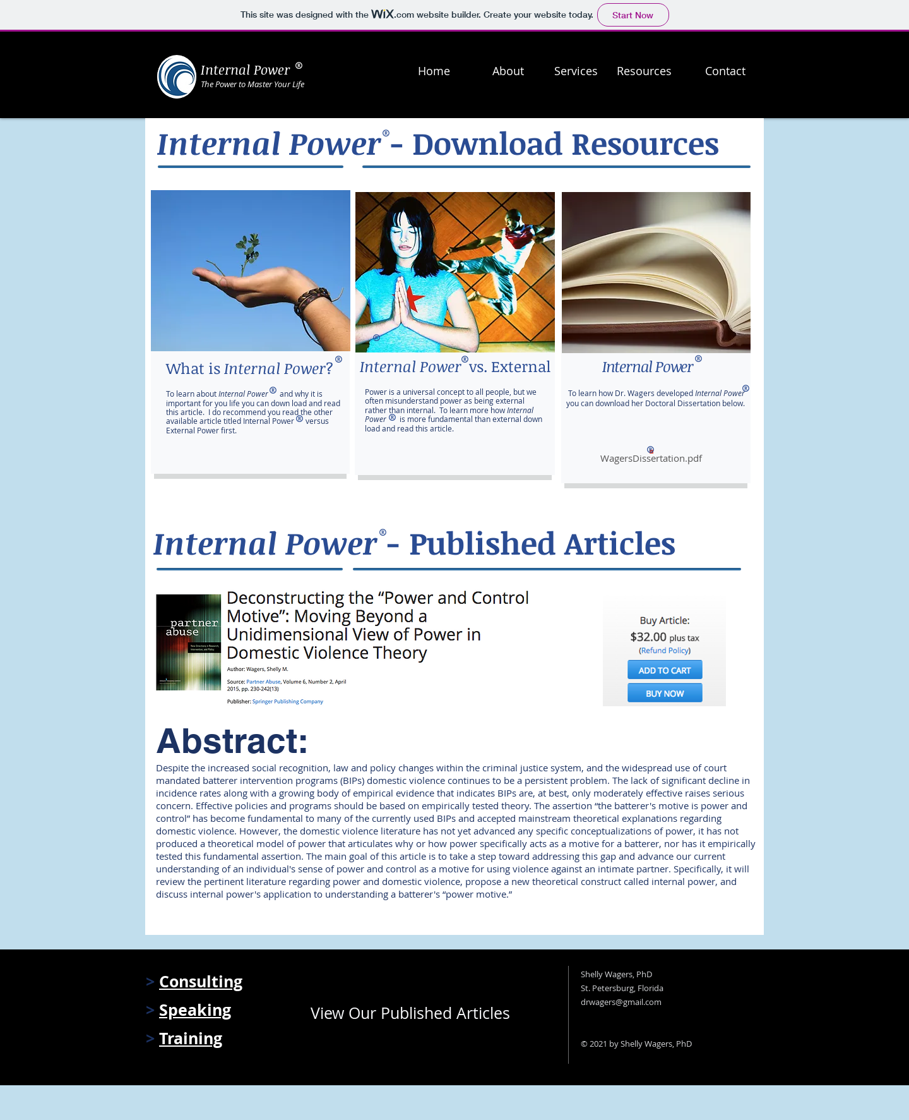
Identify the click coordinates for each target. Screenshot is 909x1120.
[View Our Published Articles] (418, 1013)
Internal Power (245, 69)
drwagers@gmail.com (621, 1002)
